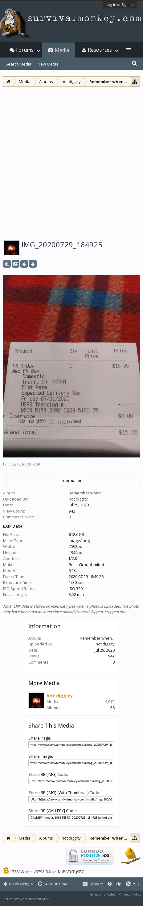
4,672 (110, 701)
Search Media (18, 64)
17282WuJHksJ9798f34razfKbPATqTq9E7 (47, 871)
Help (114, 884)
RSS (132, 884)
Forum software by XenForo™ (26, 898)
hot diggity (11, 464)
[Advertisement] (71, 161)
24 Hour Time (52, 884)
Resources (100, 49)
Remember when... (86, 493)
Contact (93, 884)
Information (72, 480)
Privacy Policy (130, 894)
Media (62, 50)
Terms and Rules (102, 894)
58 (112, 707)
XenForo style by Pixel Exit (72, 898)
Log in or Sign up (120, 4)
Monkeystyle (18, 884)
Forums (25, 49)
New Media (48, 64)
